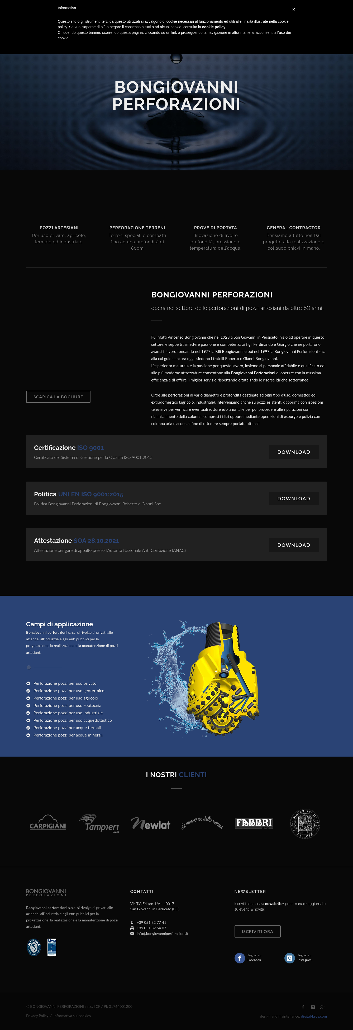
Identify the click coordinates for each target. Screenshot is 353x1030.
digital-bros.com (314, 1016)
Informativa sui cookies (72, 1015)
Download (294, 452)
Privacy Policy (37, 1015)
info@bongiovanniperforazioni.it (162, 933)
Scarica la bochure (58, 396)
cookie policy (214, 27)
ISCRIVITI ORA (258, 931)
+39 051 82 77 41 (151, 922)
